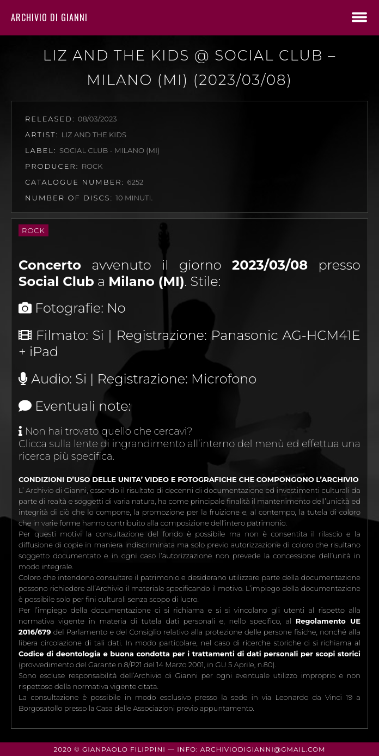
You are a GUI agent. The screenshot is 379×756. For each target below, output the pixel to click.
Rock (33, 230)
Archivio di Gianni (49, 17)
